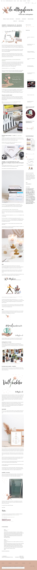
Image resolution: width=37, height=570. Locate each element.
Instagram (26, 2)
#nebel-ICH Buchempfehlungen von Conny (7, 556)
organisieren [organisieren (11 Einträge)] (31, 198)
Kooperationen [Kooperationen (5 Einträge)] (27, 197)
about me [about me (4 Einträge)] (30, 188)
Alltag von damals (10, 68)
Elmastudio (22, 566)
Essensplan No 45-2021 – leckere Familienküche (18, 557)
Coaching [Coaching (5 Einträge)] (31, 191)
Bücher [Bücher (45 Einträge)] (31, 190)
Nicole (5, 539)
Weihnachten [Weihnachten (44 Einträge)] (28, 203)
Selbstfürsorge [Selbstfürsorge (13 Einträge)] (33, 200)
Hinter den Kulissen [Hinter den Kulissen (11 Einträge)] (30, 195)
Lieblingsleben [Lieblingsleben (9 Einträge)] (30, 197)
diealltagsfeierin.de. (6, 566)
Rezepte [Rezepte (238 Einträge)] (33, 199)
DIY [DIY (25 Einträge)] (34, 192)
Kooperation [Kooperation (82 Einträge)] (32, 196)
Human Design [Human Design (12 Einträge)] (28, 196)
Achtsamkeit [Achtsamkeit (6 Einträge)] (32, 188)
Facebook (27, 2)
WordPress (15, 566)
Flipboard (29, 2)
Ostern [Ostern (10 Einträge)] (34, 198)
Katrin (5, 529)
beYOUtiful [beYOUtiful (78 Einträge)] (28, 190)
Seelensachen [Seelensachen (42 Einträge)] (28, 200)
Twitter (28, 2)
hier (6, 71)
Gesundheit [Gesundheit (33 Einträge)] (31, 194)
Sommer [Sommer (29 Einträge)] (27, 201)
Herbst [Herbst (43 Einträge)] (27, 195)
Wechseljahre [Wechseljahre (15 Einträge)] (33, 202)
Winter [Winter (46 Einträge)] (32, 203)
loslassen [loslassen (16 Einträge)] (34, 197)
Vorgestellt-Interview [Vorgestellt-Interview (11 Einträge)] (28, 202)
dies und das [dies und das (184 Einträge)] (30, 192)
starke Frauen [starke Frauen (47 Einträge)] (31, 201)
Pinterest (25, 2)
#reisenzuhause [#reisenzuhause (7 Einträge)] (27, 188)
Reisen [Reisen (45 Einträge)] (27, 199)
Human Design (18, 299)
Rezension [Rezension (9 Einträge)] (29, 199)
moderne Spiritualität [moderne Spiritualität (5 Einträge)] (28, 198)
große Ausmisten (14, 165)
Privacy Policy (9, 566)
